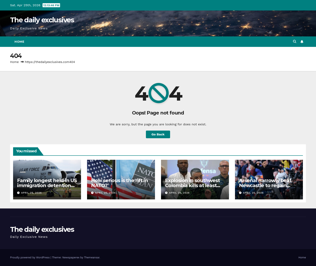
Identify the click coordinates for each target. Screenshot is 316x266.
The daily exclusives (42, 20)
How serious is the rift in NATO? (119, 182)
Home (19, 41)
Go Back (158, 134)
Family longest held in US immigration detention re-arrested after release (47, 185)
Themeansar (92, 257)
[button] (294, 41)
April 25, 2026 (31, 192)
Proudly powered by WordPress (30, 257)
